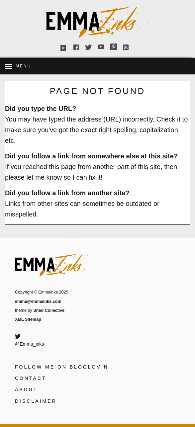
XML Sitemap (28, 319)
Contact (31, 378)
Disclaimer (36, 401)
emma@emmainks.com (38, 301)
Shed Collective (48, 310)
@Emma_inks (29, 344)
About (26, 389)
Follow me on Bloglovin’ (63, 367)
